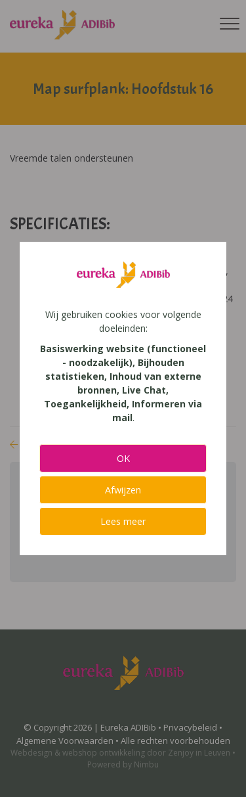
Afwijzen (123, 490)
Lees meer (123, 521)
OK (123, 458)
